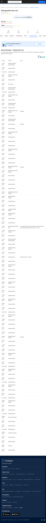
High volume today (16, 25)
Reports (6, 35)
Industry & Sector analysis (7, 479)
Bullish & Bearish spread (28, 479)
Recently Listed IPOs (27, 491)
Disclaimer (15, 502)
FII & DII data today (30, 474)
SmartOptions (9, 507)
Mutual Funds (19, 479)
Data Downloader (18, 484)
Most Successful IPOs (37, 491)
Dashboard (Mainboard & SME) (8, 491)
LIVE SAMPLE (10, 45)
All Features (18, 468)
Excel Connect (26, 484)
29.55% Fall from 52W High (7, 23)
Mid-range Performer (8, 14)
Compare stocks (5, 484)
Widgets (11, 484)
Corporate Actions (33, 35)
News (1, 35)
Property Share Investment (18, 496)
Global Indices (37, 479)
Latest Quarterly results (20, 474)
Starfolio (3, 507)
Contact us (4, 468)
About (44, 35)
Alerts (40, 35)
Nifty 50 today (5, 474)
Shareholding (19, 35)
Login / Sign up (42, 1)
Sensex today (11, 474)
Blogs (9, 468)
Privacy (3, 502)
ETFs (15, 479)
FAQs (13, 468)
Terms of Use (9, 502)
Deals (25, 35)
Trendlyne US (18, 507)
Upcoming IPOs (18, 491)
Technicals (11, 35)
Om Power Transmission (6, 496)
